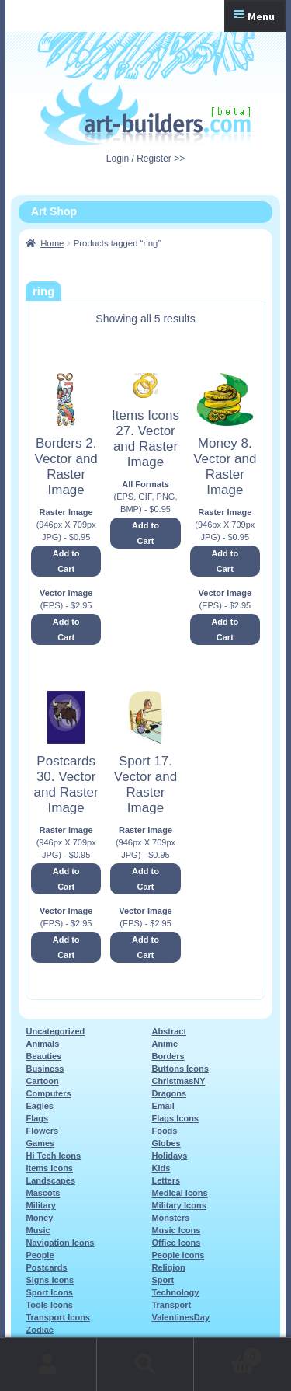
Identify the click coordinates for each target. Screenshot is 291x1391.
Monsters (170, 1217)
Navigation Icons (60, 1242)
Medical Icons (179, 1193)
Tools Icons (49, 1304)
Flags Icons (175, 1118)
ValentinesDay (180, 1317)
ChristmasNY (178, 1081)
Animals (42, 1043)
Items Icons (49, 1168)
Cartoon (42, 1081)
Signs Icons (50, 1280)
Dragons (168, 1093)
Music (38, 1230)
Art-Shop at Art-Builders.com (145, 114)
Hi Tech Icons (53, 1155)
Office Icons (175, 1242)
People (40, 1255)
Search (145, 1364)
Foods (164, 1130)
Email (162, 1105)
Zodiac (39, 1329)
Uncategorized (55, 1031)
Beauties (43, 1056)
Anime (164, 1043)
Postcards (46, 1267)
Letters (165, 1180)
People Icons (177, 1255)
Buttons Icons (179, 1068)
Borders (167, 1056)
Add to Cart (66, 561)
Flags (37, 1118)
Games (40, 1143)
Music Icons (175, 1230)
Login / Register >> (145, 158)
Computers (48, 1093)
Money (39, 1217)
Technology (175, 1292)
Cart (228, 1354)
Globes (165, 1143)
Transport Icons (58, 1317)
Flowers (42, 1130)
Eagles (39, 1105)
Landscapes (50, 1180)
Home (52, 243)
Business (45, 1068)
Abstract (168, 1031)
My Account (48, 1364)
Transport (171, 1304)
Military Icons (178, 1205)
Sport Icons (49, 1292)
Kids (160, 1168)
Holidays (169, 1155)
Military (41, 1205)
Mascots (43, 1193)
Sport (162, 1280)
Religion (168, 1267)
